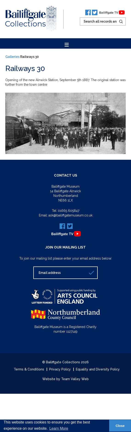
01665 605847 (68, 211)
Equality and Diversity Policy (98, 369)
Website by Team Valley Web (65, 379)
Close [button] (120, 426)
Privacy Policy (60, 369)
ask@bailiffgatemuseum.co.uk (70, 215)
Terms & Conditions (29, 369)
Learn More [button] (58, 428)
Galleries (12, 57)
